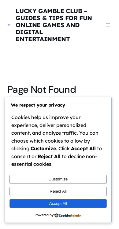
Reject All (58, 191)
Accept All (58, 203)
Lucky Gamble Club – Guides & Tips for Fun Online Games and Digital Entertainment (54, 25)
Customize (58, 179)
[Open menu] (108, 25)
